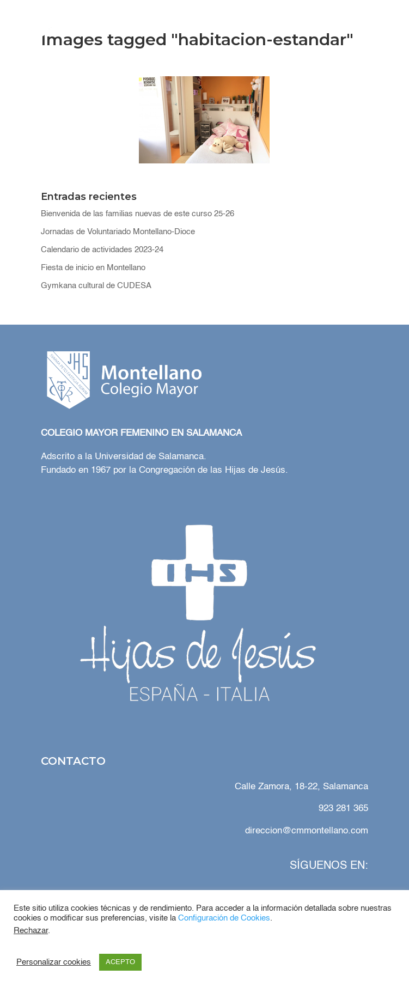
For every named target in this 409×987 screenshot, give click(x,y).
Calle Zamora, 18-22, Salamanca (300, 786)
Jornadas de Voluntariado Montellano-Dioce (118, 232)
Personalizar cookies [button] (53, 962)
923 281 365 (343, 808)
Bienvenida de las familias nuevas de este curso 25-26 (137, 214)
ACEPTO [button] (120, 962)
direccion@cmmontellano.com (306, 831)
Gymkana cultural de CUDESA (96, 286)
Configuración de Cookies (224, 918)
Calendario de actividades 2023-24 (102, 250)
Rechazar (31, 931)
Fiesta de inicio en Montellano (93, 268)
